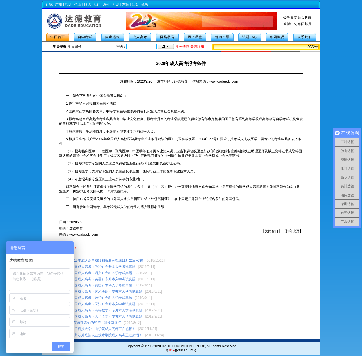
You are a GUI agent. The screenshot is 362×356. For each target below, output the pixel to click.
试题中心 (249, 37)
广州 (58, 4)
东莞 (125, 4)
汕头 (135, 4)
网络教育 (167, 37)
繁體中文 (290, 24)
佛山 (77, 4)
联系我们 (304, 37)
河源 (116, 4)
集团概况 (277, 37)
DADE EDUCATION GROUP (183, 346)
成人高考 (140, 37)
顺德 (87, 4)
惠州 (106, 4)
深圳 (68, 4)
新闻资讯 (222, 37)
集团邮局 (304, 24)
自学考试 (85, 37)
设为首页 (290, 18)
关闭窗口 (271, 231)
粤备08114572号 (180, 350)
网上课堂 (195, 37)
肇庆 (144, 4)
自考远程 (112, 37)
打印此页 (292, 231)
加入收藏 (304, 18)
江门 (97, 4)
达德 (49, 4)
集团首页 (57, 37)
